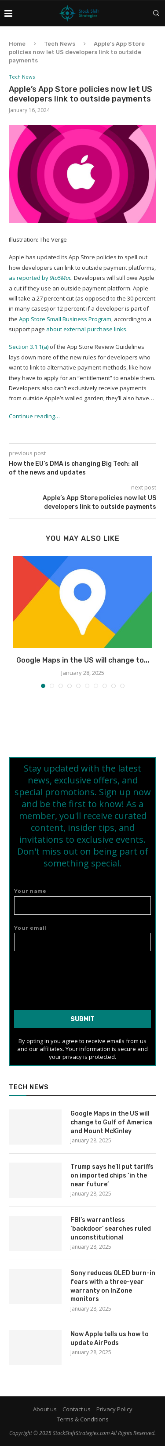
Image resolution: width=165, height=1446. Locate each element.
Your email (82, 938)
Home (17, 43)
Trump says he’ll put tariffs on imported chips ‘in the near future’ (112, 1175)
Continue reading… (34, 416)
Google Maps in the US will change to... (82, 660)
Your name (82, 901)
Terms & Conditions (83, 1419)
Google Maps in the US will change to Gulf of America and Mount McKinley (111, 1122)
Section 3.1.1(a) (28, 347)
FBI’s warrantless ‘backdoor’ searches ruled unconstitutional (110, 1228)
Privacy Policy (114, 1409)
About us (45, 1409)
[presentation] (83, 977)
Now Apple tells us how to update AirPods (109, 1338)
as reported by (40, 278)
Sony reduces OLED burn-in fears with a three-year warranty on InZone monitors (112, 1286)
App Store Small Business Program (65, 319)
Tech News (59, 43)
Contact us (76, 1409)
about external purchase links (86, 329)
